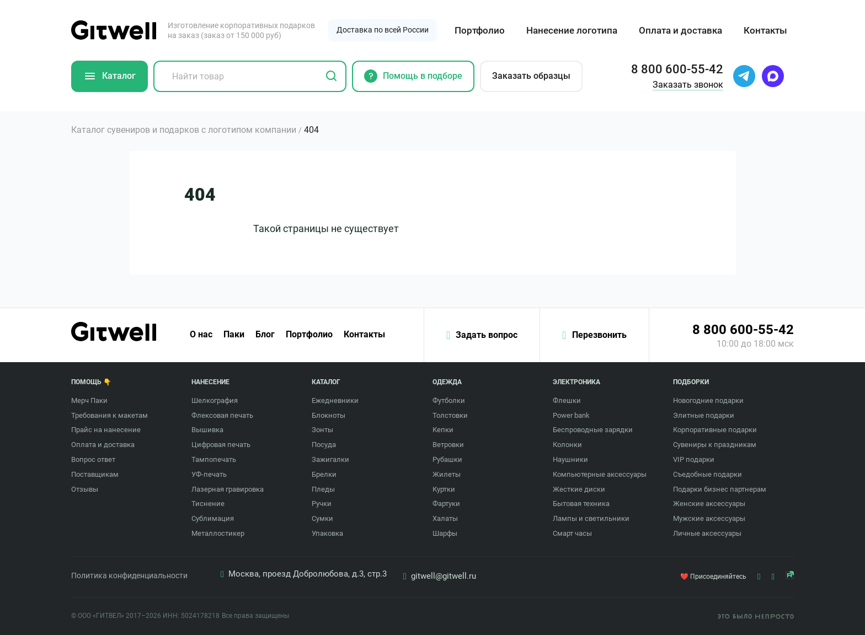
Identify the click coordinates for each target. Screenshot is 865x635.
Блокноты (328, 415)
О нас (201, 335)
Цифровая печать (220, 444)
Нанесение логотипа (571, 30)
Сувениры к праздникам (714, 444)
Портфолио (480, 30)
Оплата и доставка (680, 30)
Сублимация (212, 518)
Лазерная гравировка (227, 489)
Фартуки (446, 503)
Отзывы (84, 489)
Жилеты (446, 474)
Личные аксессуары (707, 533)
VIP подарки (693, 459)
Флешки (567, 400)
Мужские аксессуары (709, 518)
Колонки (567, 444)
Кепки (442, 430)
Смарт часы (572, 533)
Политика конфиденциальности (129, 575)
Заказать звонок (688, 84)
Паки (233, 335)
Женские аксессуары (709, 503)
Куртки (443, 489)
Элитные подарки (703, 415)
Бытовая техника (581, 503)
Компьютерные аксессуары (600, 474)
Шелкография (214, 400)
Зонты (322, 430)
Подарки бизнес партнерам (719, 489)
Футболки (448, 400)
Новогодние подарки (708, 400)
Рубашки (447, 459)
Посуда (324, 444)
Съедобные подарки (707, 474)
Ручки (322, 503)
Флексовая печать (222, 415)
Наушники (570, 459)
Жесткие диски (579, 489)
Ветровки (448, 444)
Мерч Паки (89, 400)
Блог (265, 335)
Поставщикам (95, 474)
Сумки (322, 518)
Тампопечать (213, 459)
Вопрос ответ (93, 459)
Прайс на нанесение (106, 430)
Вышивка (207, 430)
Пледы (323, 489)
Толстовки (450, 415)
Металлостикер (217, 533)
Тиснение (208, 503)
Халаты (445, 518)
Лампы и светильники (591, 518)
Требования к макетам (109, 415)
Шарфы (444, 533)
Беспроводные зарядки (593, 430)
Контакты (765, 30)
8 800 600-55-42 (743, 329)
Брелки (324, 474)
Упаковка (327, 533)
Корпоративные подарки (715, 430)
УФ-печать (209, 474)
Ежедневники (335, 400)
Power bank (571, 415)
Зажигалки (330, 459)
